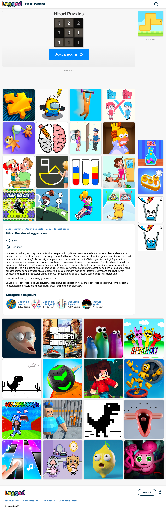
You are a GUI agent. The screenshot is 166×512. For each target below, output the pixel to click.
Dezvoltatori (48, 500)
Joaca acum (66, 54)
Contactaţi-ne (30, 500)
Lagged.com (15, 493)
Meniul (163, 4)
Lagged (12, 4)
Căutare (156, 4)
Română (147, 492)
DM (160, 492)
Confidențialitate (68, 500)
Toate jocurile (12, 500)
